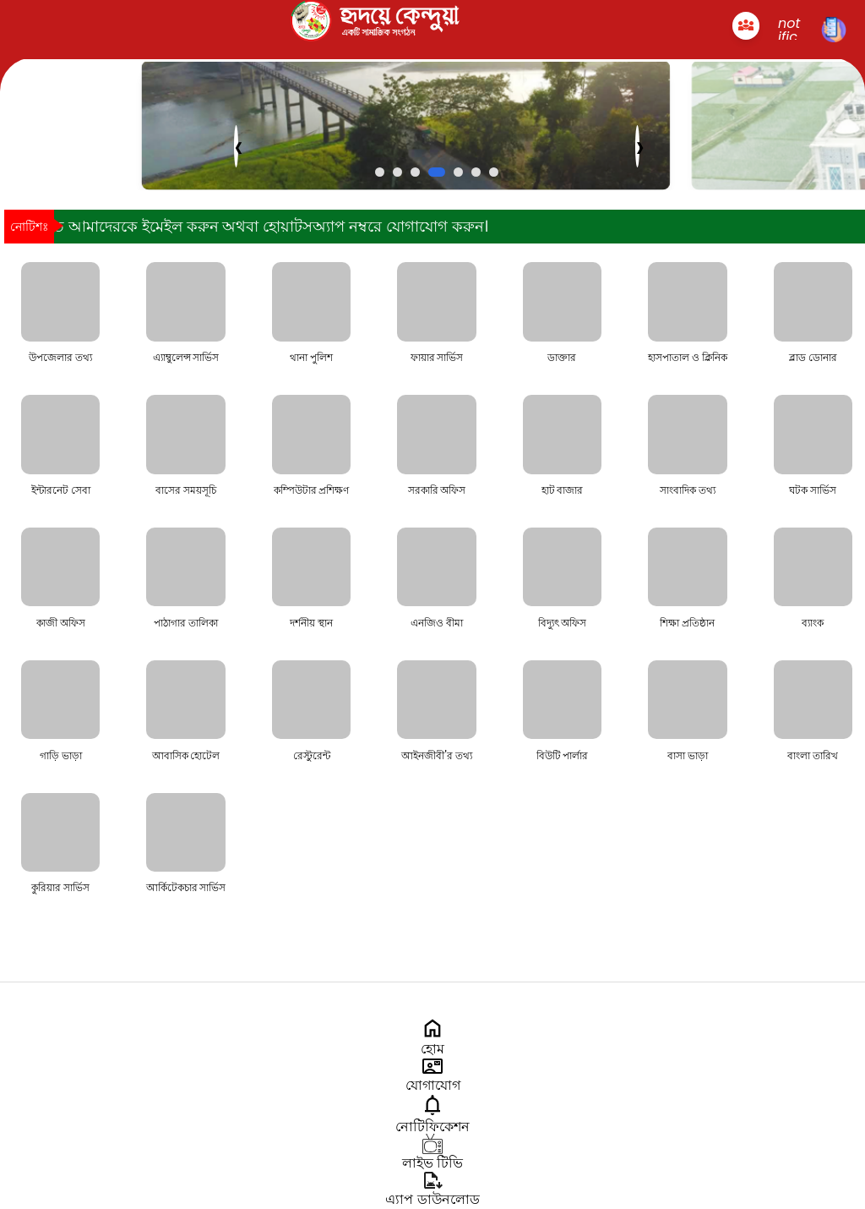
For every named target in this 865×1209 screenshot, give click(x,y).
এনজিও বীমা (437, 623)
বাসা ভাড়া (687, 756)
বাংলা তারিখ (812, 756)
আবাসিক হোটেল (186, 756)
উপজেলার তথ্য (60, 358)
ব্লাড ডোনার (813, 358)
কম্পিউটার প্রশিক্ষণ (312, 490)
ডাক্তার (561, 358)
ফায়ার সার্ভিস (437, 358)
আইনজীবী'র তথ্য (436, 756)
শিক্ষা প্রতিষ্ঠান (687, 623)
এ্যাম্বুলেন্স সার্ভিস (186, 358)
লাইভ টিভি (432, 1156)
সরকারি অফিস (437, 490)
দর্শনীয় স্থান (311, 623)
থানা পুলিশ (311, 358)
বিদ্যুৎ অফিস (562, 623)
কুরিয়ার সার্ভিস (60, 888)
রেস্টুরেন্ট (311, 756)
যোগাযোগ (432, 1078)
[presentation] (236, 146)
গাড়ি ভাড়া (61, 756)
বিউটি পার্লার (562, 756)
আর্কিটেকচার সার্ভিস (186, 888)
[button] (379, 172)
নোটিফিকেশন (432, 1119)
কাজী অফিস (60, 623)
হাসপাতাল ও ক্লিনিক (687, 358)
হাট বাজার (562, 490)
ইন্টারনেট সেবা (60, 490)
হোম (432, 1042)
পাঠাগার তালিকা (186, 623)
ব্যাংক (813, 623)
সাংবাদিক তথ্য (687, 490)
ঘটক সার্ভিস (812, 490)
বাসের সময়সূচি (185, 490)
